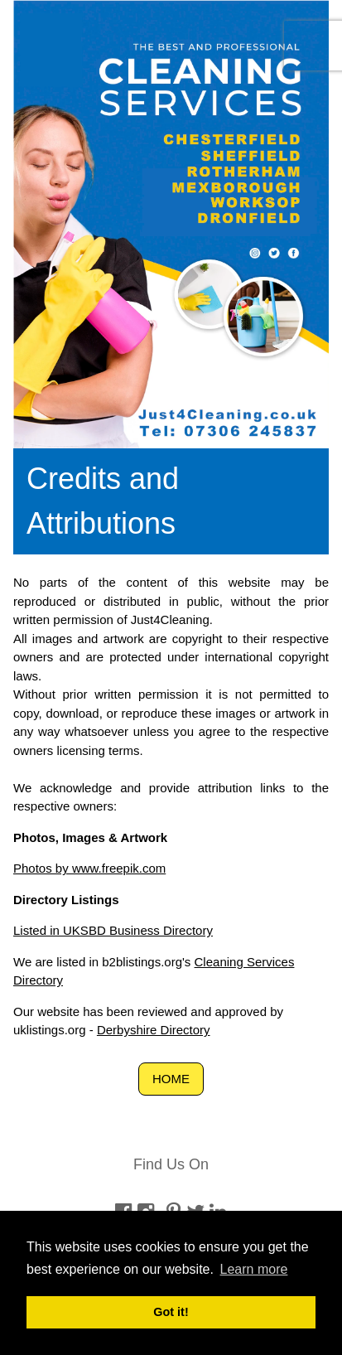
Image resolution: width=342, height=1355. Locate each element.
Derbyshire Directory (153, 1030)
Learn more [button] (254, 1269)
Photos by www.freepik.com (89, 868)
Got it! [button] (170, 1312)
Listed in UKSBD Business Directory (113, 930)
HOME (171, 1079)
